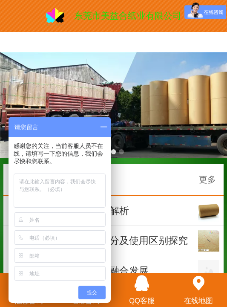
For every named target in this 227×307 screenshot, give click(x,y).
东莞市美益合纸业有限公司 (127, 15)
